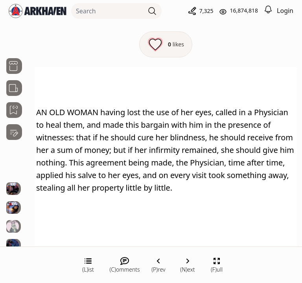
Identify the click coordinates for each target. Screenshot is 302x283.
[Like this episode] (165, 44)
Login (285, 10)
